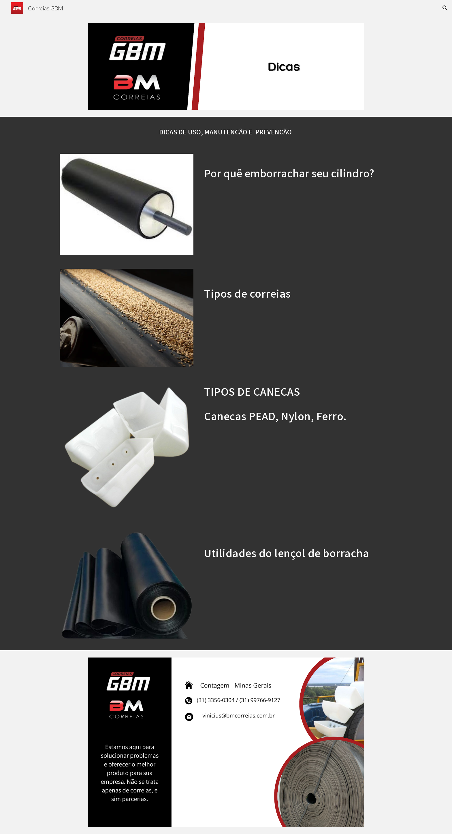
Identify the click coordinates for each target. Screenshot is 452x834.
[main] (226, 132)
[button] (445, 8)
